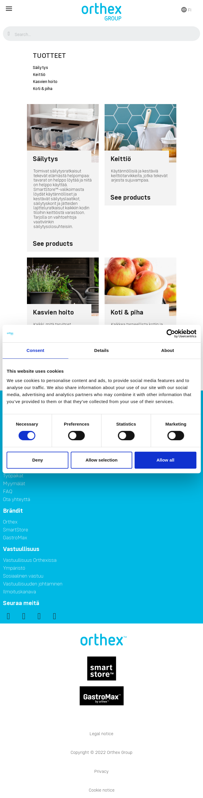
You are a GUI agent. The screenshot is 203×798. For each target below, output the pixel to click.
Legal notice (101, 733)
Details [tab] (101, 350)
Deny (37, 459)
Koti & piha (42, 89)
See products (53, 243)
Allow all (165, 459)
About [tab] (167, 350)
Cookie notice (102, 790)
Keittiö (39, 74)
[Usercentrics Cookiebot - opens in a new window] (170, 333)
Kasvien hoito (45, 82)
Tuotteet (49, 55)
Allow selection (101, 459)
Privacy (101, 771)
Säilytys (40, 67)
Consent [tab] (35, 350)
